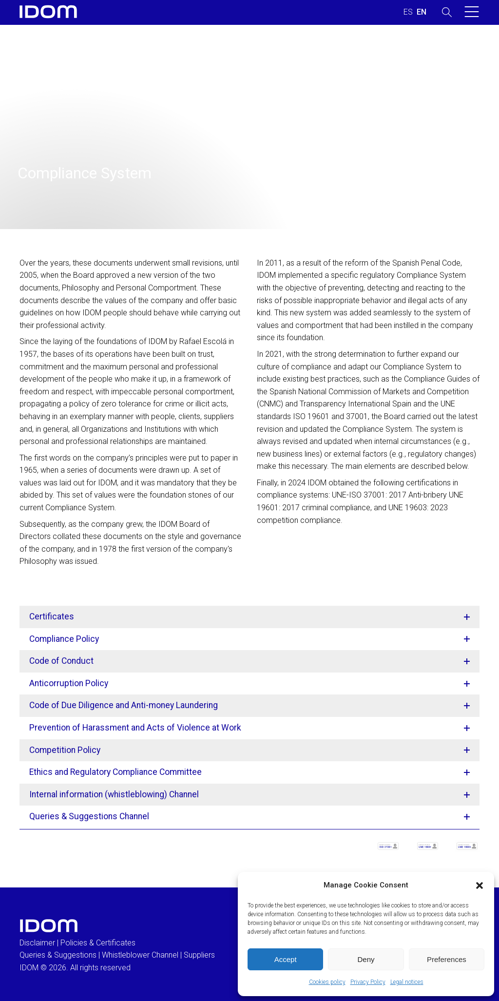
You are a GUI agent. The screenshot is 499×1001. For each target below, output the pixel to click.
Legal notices (406, 982)
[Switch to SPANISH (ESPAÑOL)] (408, 12)
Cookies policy (327, 982)
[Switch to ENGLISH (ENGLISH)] (421, 12)
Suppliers (199, 955)
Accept (285, 959)
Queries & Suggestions (57, 955)
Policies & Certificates (97, 942)
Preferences (446, 959)
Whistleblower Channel (140, 955)
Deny (365, 959)
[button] (479, 885)
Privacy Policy (367, 982)
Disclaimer (37, 942)
